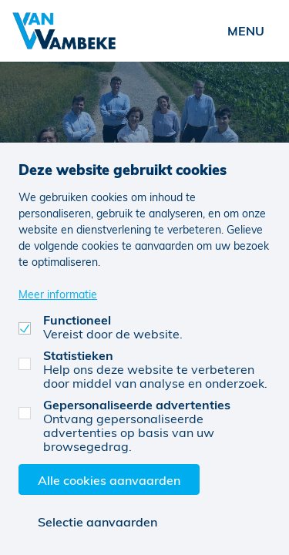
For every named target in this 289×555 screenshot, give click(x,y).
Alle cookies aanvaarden (109, 480)
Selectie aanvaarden (97, 521)
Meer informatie (57, 294)
